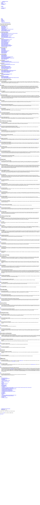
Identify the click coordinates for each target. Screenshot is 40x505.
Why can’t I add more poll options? (5, 41)
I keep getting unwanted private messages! (6, 61)
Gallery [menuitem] (2, 19)
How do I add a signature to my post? (5, 40)
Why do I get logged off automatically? (5, 30)
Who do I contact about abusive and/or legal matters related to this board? (10, 77)
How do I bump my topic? (4, 46)
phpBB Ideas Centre (33, 364)
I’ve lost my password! (4, 29)
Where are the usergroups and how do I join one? (7, 56)
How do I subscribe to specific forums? (5, 71)
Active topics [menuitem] (2, 8)
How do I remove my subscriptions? (5, 72)
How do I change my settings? (4, 32)
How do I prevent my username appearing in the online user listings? (9, 33)
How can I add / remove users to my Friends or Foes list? (8, 64)
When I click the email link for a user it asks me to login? (8, 37)
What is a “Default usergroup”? (5, 58)
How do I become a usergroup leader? (5, 57)
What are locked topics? (4, 52)
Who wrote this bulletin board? (4, 76)
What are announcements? (4, 51)
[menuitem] (4, 1)
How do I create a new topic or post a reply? (6, 39)
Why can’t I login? (3, 28)
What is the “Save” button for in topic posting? (6, 45)
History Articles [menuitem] (3, 21)
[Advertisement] (20, 403)
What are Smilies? (3, 49)
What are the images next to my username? (6, 35)
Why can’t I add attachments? (4, 43)
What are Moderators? (4, 55)
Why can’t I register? (3, 27)
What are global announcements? (5, 50)
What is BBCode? (3, 48)
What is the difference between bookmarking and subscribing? (8, 70)
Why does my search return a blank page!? (6, 67)
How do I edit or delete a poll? (4, 42)
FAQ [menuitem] (1, 18)
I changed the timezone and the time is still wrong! (7, 34)
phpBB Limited (21, 360)
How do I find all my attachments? (5, 74)
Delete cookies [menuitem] (3, 409)
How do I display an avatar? (4, 36)
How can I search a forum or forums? (5, 66)
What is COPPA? (3, 26)
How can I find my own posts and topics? (6, 68)
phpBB (35, 139)
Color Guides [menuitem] (2, 20)
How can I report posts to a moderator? (6, 44)
